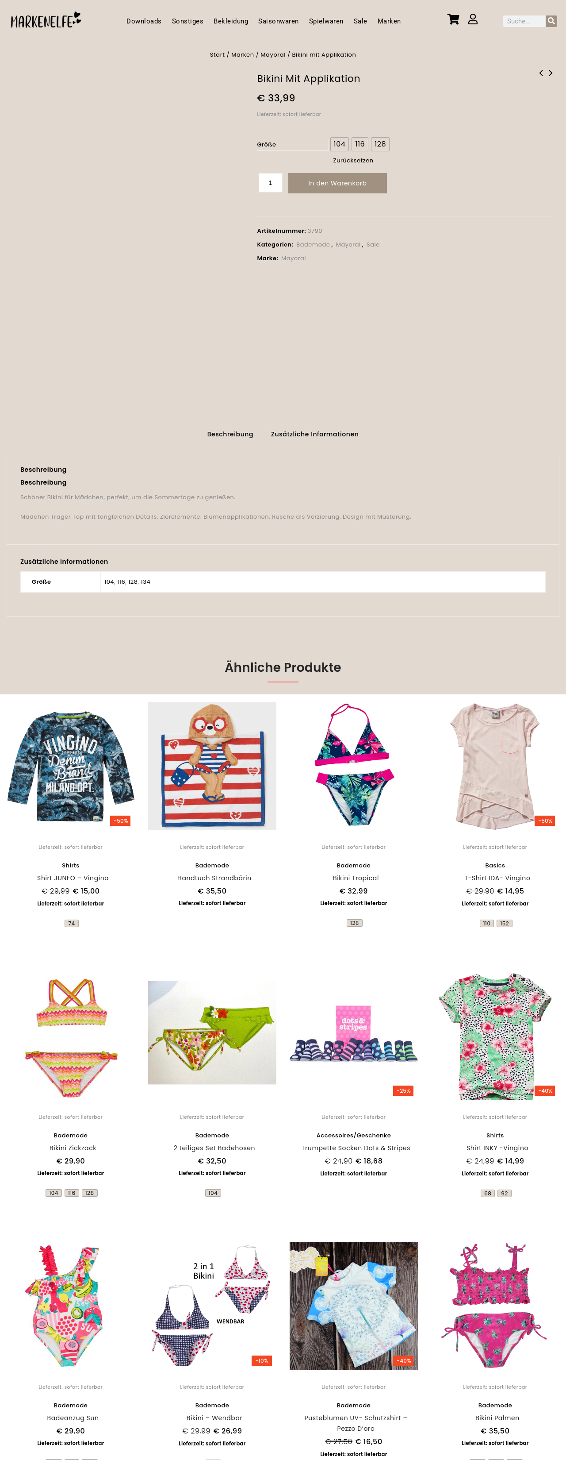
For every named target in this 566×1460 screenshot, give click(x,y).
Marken (389, 21)
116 (121, 577)
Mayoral (273, 54)
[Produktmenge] (271, 183)
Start (217, 54)
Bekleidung (231, 21)
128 (133, 577)
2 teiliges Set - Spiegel (541, 78)
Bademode (313, 244)
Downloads (144, 21)
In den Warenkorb (338, 183)
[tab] (230, 431)
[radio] (340, 144)
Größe (266, 144)
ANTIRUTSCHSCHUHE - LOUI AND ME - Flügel (551, 78)
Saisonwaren (278, 21)
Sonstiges (188, 21)
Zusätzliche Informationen (315, 429)
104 (109, 577)
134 (146, 577)
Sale (360, 21)
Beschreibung (230, 429)
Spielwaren (326, 21)
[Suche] (551, 21)
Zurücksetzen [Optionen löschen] (353, 160)
